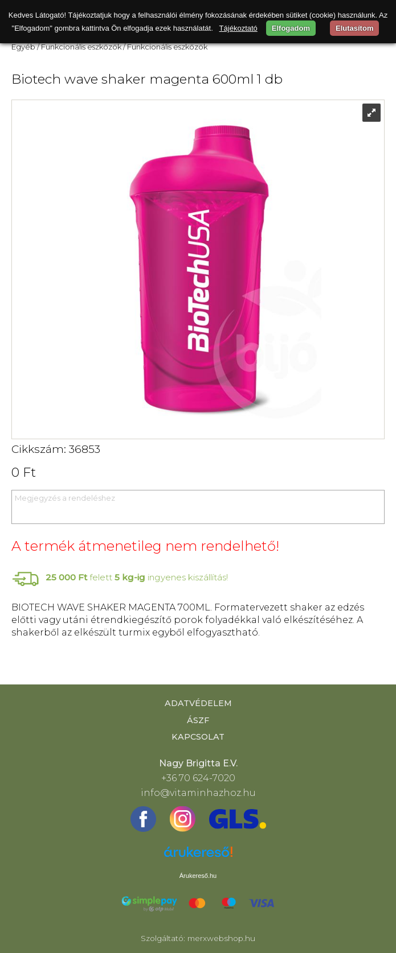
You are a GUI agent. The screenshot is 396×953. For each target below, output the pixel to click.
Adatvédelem (198, 703)
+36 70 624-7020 (198, 778)
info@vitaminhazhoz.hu (198, 792)
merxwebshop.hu (221, 938)
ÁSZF (198, 720)
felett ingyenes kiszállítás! (137, 577)
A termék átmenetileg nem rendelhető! (145, 546)
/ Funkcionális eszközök (79, 46)
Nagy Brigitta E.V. (198, 763)
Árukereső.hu (198, 875)
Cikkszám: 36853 (55, 449)
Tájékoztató (238, 28)
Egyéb (23, 46)
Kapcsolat (198, 737)
